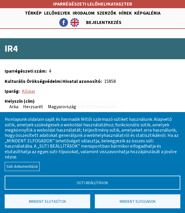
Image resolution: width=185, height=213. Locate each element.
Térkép (33, 13)
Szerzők (106, 13)
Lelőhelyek (57, 13)
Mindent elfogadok (138, 201)
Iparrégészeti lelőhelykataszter (92, 4)
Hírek (125, 13)
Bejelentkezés (103, 22)
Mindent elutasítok (47, 201)
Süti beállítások (92, 183)
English (74, 22)
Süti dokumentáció (22, 166)
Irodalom (84, 13)
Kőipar (28, 91)
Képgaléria (147, 13)
